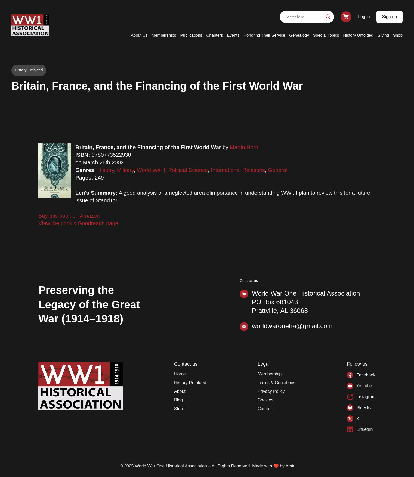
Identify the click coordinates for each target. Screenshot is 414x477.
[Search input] (304, 17)
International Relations (238, 170)
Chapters (214, 35)
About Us (139, 35)
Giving (383, 35)
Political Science (188, 170)
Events (233, 35)
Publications (191, 35)
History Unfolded (358, 35)
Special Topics (326, 35)
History (105, 170)
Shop (398, 35)
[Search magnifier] (328, 17)
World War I (151, 170)
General (277, 170)
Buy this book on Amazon (69, 216)
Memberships (164, 35)
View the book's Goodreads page (78, 223)
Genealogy (299, 35)
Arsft (289, 466)
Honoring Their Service (264, 35)
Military (125, 170)
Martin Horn (244, 147)
